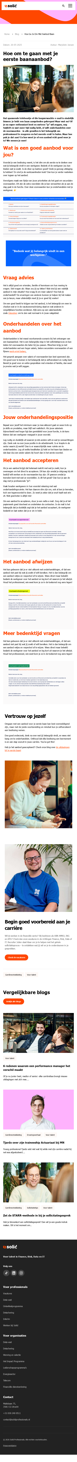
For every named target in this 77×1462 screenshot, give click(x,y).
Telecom (6, 1380)
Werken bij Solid (10, 1325)
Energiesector (9, 1374)
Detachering (8, 1312)
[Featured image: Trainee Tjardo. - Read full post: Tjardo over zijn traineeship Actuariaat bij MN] (38, 1109)
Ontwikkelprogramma (13, 1306)
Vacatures (7, 1293)
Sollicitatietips (32, 1207)
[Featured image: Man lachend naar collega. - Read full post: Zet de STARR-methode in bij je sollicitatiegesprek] (38, 1182)
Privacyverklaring (9, 1445)
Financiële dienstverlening (15, 1386)
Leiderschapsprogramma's (15, 1367)
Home (7, 34)
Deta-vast (7, 1299)
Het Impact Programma (13, 1361)
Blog (17, 34)
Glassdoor (12, 313)
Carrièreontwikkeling (13, 974)
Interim (6, 1319)
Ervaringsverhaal (33, 1135)
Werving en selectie (12, 1354)
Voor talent (31, 974)
